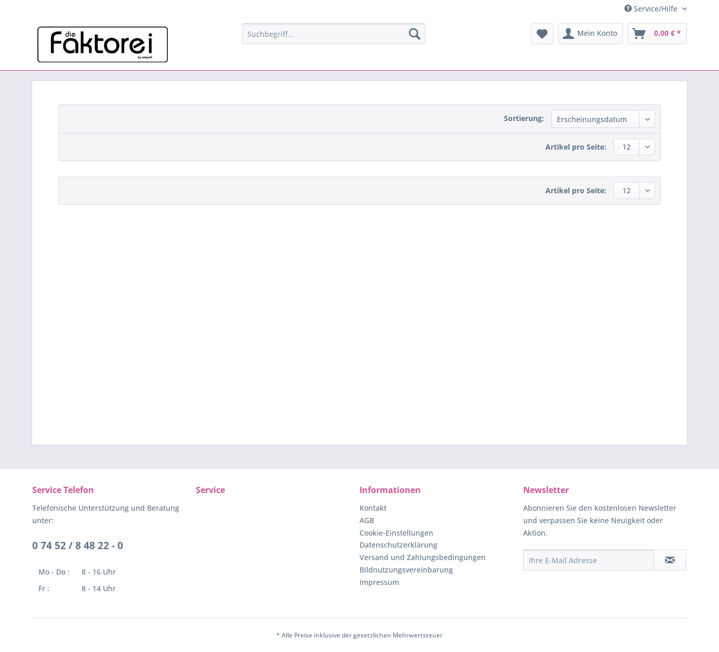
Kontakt (373, 508)
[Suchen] (414, 33)
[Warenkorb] (657, 33)
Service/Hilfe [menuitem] (652, 9)
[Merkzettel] (542, 33)
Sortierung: (524, 118)
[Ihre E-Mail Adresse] (588, 560)
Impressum (379, 582)
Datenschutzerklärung (398, 545)
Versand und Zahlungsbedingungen (423, 557)
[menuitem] (333, 33)
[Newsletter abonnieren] (670, 560)
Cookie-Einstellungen (396, 533)
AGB (367, 520)
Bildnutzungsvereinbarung (406, 570)
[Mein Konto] (590, 33)
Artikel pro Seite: (575, 147)
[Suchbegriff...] (333, 33)
